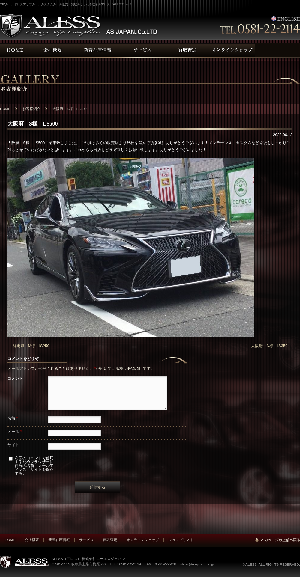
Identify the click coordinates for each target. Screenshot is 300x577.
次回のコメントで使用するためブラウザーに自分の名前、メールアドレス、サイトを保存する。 (34, 465)
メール (15, 431)
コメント (15, 378)
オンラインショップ (143, 540)
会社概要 (32, 540)
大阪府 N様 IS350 (271, 346)
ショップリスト (181, 540)
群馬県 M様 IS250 (28, 346)
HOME (10, 540)
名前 (13, 418)
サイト (13, 445)
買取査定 (110, 540)
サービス (86, 540)
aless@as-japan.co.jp (197, 564)
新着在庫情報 (59, 540)
